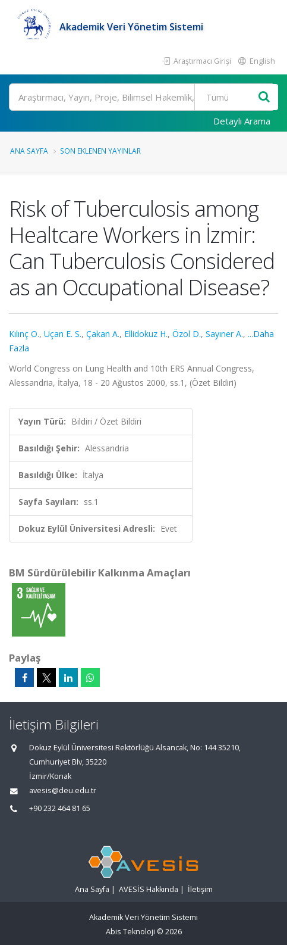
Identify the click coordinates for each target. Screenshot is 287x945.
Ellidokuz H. (146, 333)
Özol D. (186, 333)
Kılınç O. (24, 333)
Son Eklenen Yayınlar (100, 150)
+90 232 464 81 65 (59, 808)
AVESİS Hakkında (148, 889)
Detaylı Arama (241, 121)
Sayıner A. (224, 333)
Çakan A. (102, 333)
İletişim (200, 889)
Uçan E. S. (62, 333)
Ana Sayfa (29, 150)
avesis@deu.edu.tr (62, 790)
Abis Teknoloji (130, 932)
